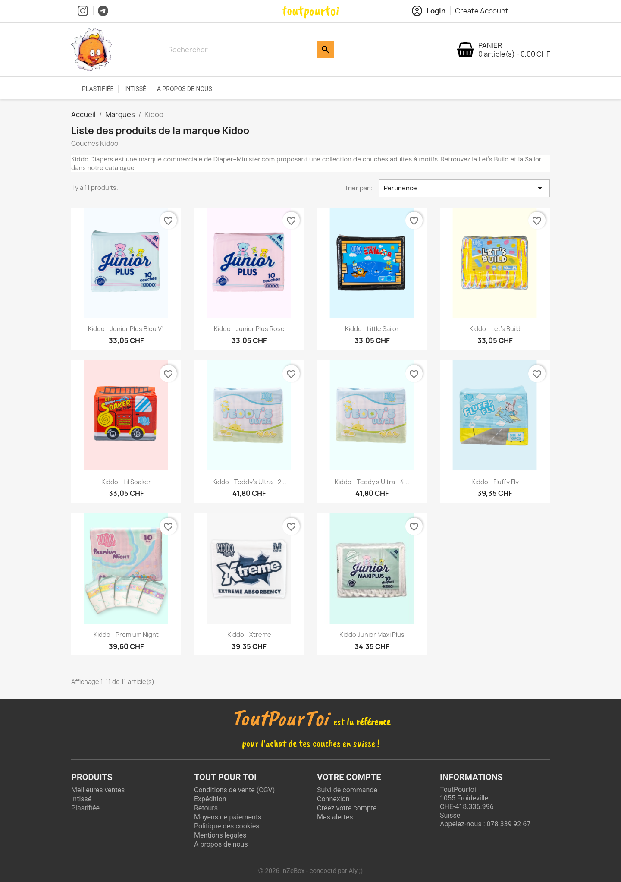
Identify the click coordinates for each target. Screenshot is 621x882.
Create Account (481, 11)
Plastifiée (98, 88)
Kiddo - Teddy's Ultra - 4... (372, 482)
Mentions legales (220, 835)
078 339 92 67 (508, 824)
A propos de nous (184, 88)
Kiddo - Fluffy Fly (495, 482)
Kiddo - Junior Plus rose (249, 328)
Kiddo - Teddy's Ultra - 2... (249, 482)
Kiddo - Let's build (495, 328)
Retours (206, 808)
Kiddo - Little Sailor (372, 328)
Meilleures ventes (98, 790)
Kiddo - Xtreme (249, 634)
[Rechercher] (240, 49)
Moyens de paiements (227, 817)
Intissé (135, 88)
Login (428, 11)
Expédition (210, 799)
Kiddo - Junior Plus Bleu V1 (126, 328)
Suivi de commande (347, 790)
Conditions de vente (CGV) (234, 790)
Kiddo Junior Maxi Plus (372, 634)
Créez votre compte (347, 808)
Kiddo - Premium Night (126, 634)
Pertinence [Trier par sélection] (464, 188)
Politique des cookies (227, 826)
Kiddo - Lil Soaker (126, 482)
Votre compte (349, 777)
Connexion (333, 799)
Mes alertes (335, 817)
